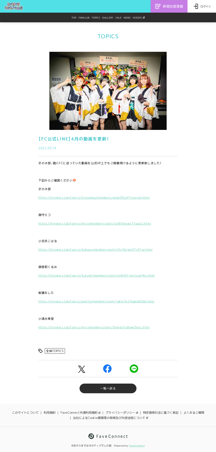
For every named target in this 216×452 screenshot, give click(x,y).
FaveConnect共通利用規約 (80, 413)
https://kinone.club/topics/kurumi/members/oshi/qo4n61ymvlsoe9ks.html (96, 275)
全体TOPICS (55, 351)
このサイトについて (25, 413)
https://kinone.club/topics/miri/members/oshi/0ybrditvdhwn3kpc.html (94, 327)
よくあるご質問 (194, 413)
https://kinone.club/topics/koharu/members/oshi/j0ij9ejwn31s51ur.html (95, 250)
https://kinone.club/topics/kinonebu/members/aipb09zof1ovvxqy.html (94, 198)
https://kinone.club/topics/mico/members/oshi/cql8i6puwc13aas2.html (94, 223)
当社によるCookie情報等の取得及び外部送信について (110, 418)
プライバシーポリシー (121, 413)
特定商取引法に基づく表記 (160, 413)
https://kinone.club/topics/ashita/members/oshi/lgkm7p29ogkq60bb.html (96, 301)
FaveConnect (137, 445)
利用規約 (49, 413)
